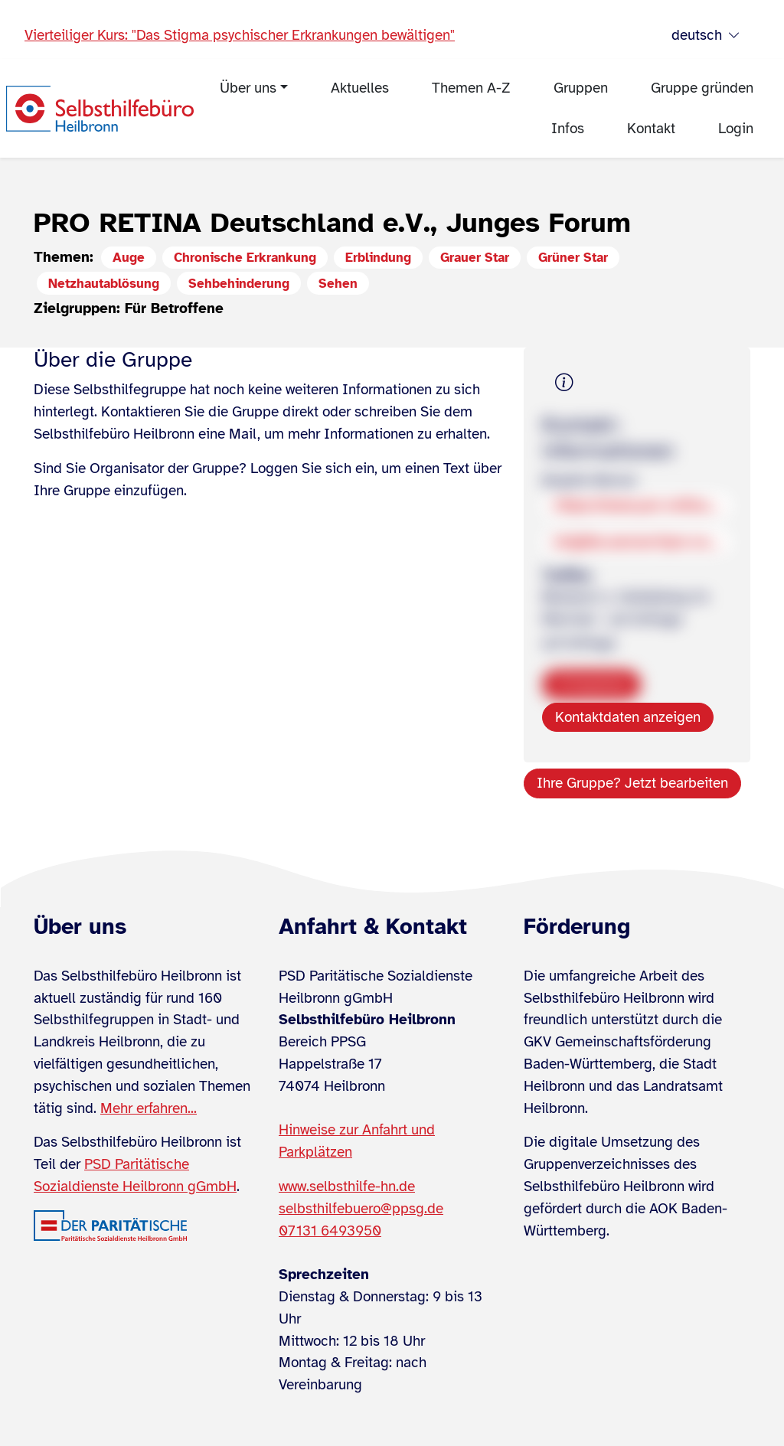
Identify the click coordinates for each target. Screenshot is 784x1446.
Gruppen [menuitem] (581, 88)
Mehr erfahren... (148, 1108)
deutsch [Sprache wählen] (705, 35)
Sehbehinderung (238, 284)
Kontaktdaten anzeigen (628, 717)
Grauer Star (474, 258)
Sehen (338, 284)
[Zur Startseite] (100, 109)
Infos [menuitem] (567, 128)
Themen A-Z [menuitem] (471, 88)
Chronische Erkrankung (245, 258)
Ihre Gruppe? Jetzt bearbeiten (632, 783)
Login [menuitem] (735, 128)
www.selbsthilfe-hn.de (347, 1186)
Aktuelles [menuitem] (360, 88)
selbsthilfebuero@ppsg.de (361, 1209)
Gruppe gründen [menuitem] (702, 88)
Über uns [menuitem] (248, 88)
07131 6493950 (330, 1231)
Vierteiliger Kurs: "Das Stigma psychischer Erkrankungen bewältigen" (239, 35)
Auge (129, 258)
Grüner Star (573, 258)
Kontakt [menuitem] (651, 128)
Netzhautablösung (103, 284)
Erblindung (378, 258)
